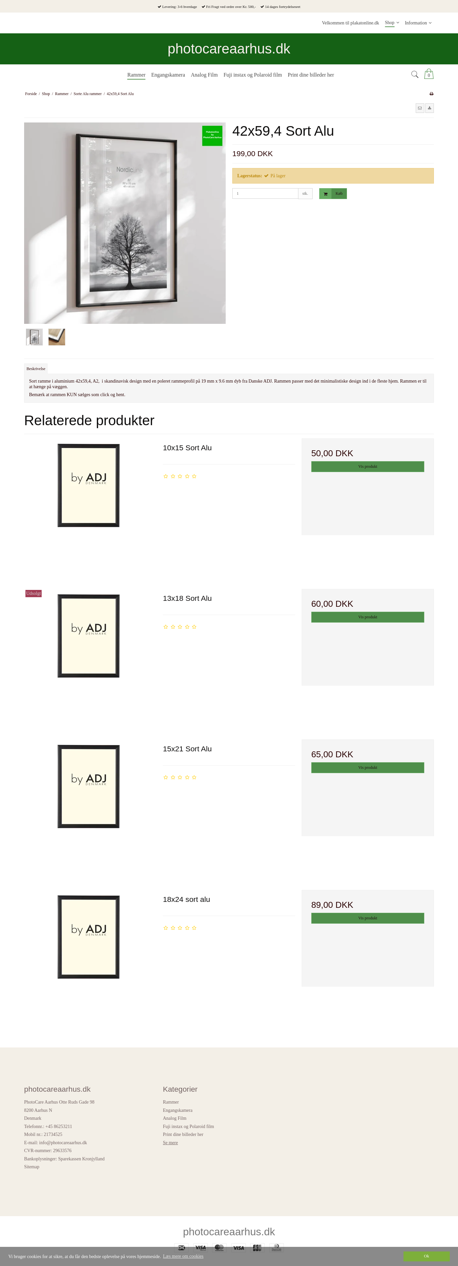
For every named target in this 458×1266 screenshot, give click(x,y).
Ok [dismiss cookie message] (426, 1256)
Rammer (171, 1102)
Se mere (170, 1142)
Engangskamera (177, 1110)
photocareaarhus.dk (229, 48)
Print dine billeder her (183, 1134)
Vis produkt (367, 466)
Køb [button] (331, 193)
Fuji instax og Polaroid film (188, 1126)
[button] (420, 108)
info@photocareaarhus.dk (63, 1142)
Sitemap (31, 1166)
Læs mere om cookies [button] (183, 1256)
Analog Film (174, 1118)
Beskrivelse (35, 368)
